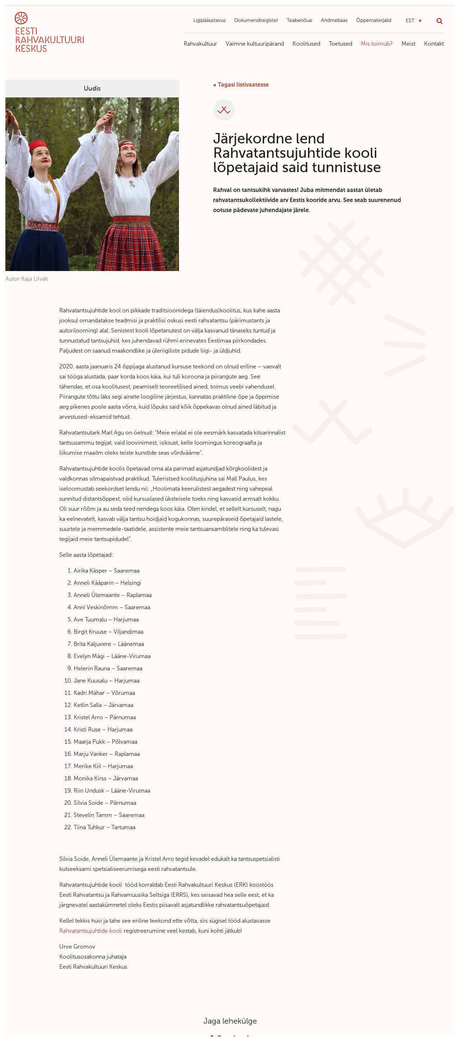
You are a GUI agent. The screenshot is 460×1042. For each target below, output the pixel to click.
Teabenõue (299, 20)
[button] (413, 21)
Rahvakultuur (200, 43)
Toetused (340, 43)
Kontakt (434, 43)
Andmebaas (334, 20)
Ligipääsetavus (209, 20)
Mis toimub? (377, 43)
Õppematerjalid (373, 20)
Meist (408, 43)
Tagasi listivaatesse (243, 84)
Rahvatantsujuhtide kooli (90, 930)
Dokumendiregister (256, 20)
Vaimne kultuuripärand (255, 43)
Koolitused (306, 43)
